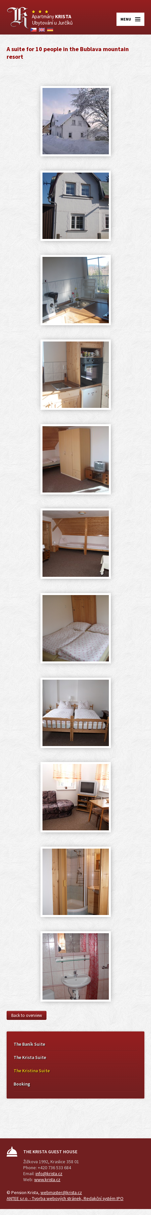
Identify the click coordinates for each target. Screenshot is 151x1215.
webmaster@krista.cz (61, 1192)
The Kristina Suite (32, 1071)
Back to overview (26, 1015)
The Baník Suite (29, 1044)
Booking (22, 1084)
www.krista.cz (47, 1179)
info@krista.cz (49, 1174)
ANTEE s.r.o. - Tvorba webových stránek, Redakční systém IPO (65, 1198)
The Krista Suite (30, 1057)
